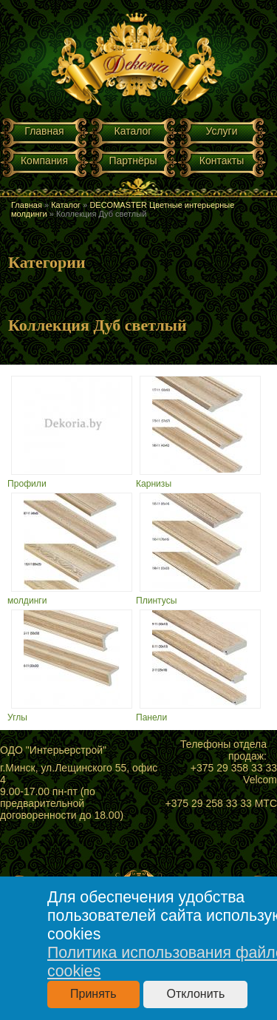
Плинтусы (156, 600)
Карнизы (153, 484)
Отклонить (195, 993)
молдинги (27, 600)
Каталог (133, 131)
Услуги (221, 131)
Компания (44, 160)
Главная (44, 131)
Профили (27, 484)
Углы (17, 717)
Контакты (221, 160)
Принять (93, 993)
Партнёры (133, 160)
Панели (151, 717)
